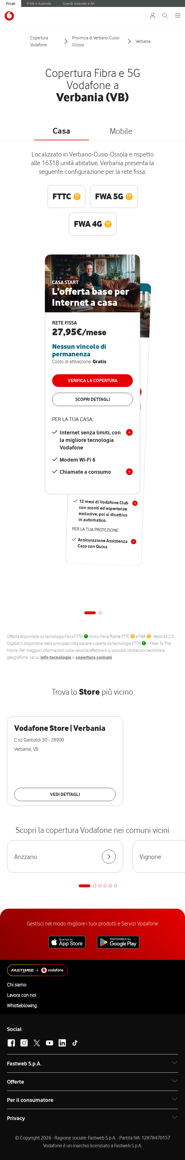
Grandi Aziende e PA (79, 3)
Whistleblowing (22, 1005)
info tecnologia (56, 657)
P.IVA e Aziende (39, 3)
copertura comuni (94, 657)
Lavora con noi (21, 995)
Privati (10, 3)
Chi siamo (16, 985)
